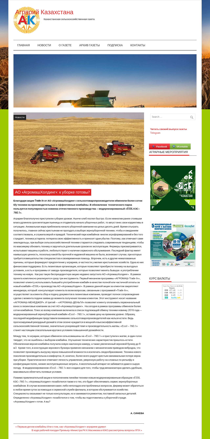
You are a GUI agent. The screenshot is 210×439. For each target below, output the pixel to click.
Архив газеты (89, 45)
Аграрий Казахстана (73, 12)
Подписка (115, 45)
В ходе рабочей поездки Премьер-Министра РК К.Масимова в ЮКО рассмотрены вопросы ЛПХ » (87, 430)
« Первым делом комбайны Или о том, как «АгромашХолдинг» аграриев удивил (60, 426)
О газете (65, 45)
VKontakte (180, 146)
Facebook (159, 146)
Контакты (137, 45)
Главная (23, 45)
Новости (44, 45)
